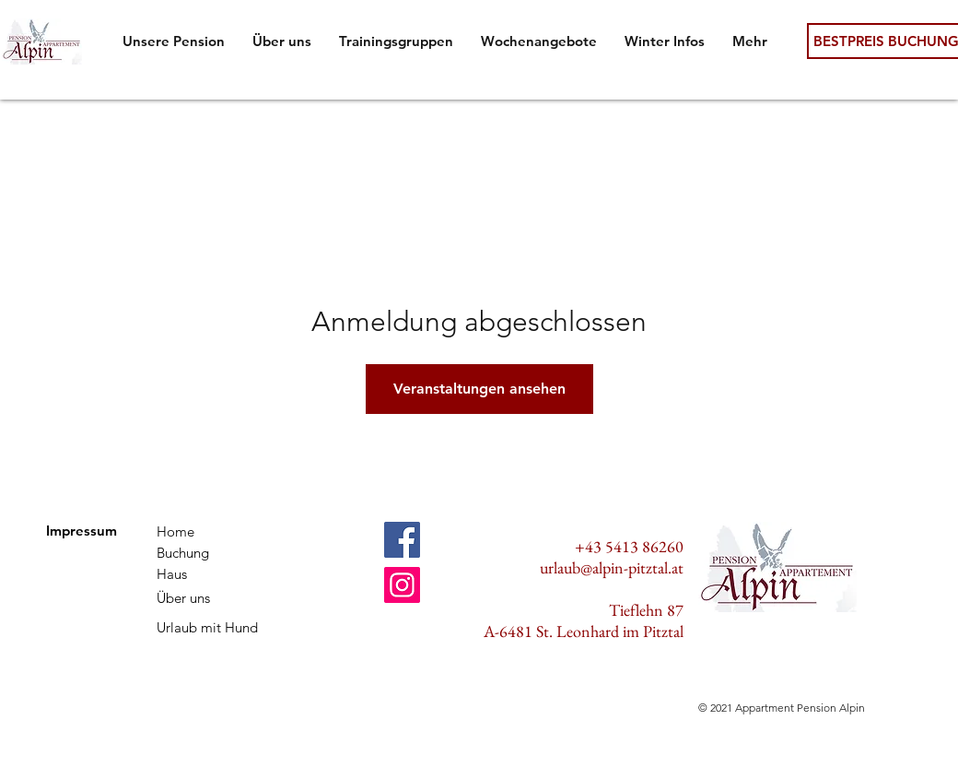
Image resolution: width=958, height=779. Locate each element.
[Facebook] (402, 540)
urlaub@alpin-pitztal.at (611, 567)
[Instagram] (402, 585)
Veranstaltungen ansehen (479, 388)
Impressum (81, 530)
